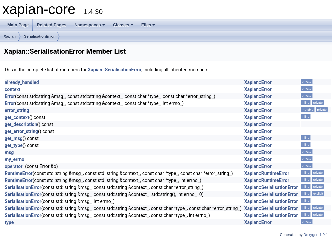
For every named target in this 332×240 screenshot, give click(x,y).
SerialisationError (39, 36)
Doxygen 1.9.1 (316, 234)
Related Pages (51, 24)
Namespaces (89, 24)
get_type (14, 145)
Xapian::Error (258, 82)
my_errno (14, 159)
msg (9, 152)
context (12, 89)
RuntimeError (19, 173)
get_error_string (21, 131)
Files (148, 24)
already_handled (22, 82)
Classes (123, 24)
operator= (15, 166)
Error (10, 96)
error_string (17, 110)
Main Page (18, 24)
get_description (21, 124)
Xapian (10, 36)
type (9, 222)
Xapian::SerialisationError (114, 69)
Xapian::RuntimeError (266, 173)
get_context (17, 117)
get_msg (14, 138)
